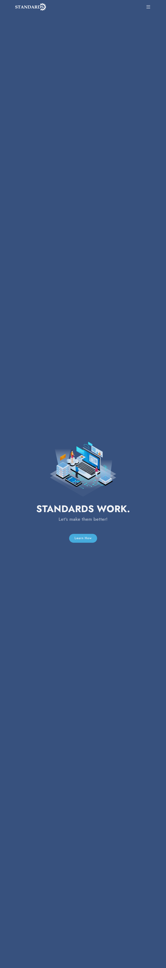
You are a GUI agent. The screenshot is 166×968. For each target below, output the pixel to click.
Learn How (83, 543)
